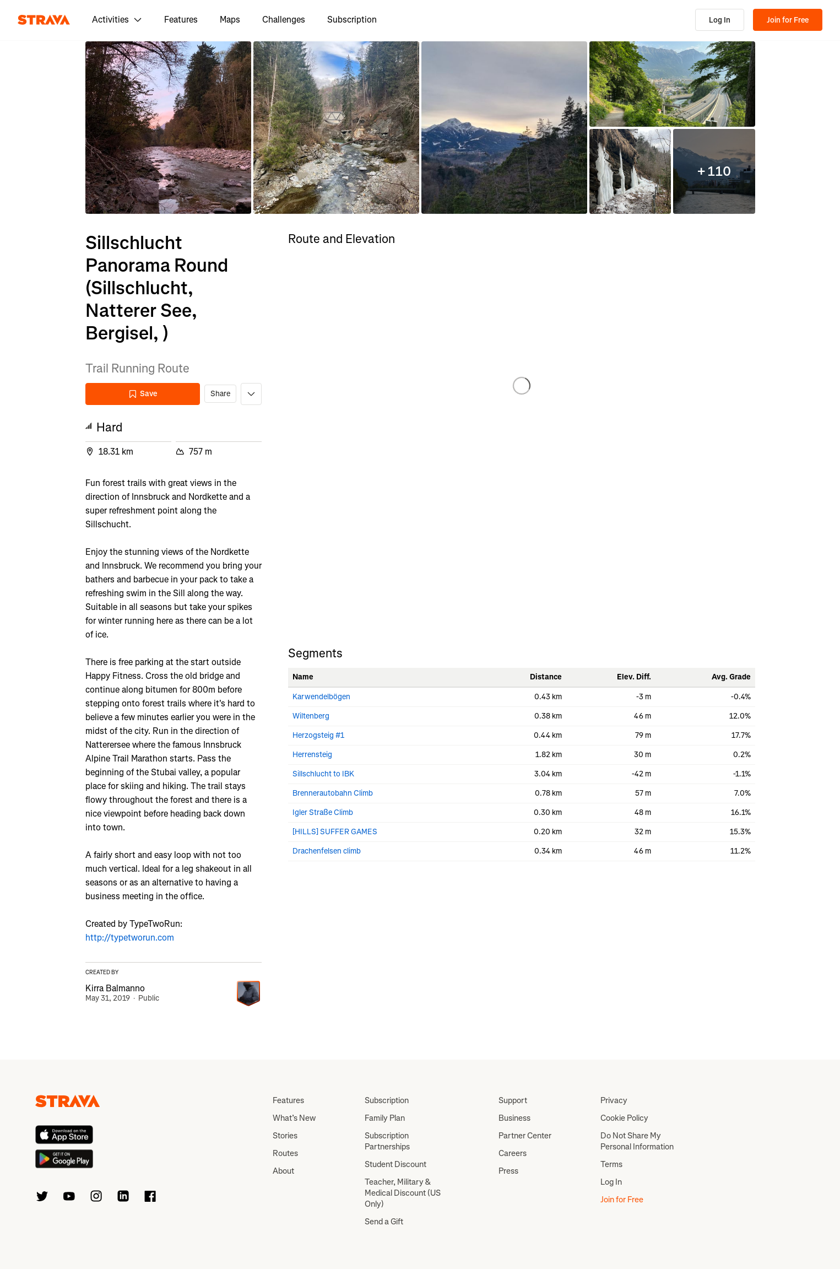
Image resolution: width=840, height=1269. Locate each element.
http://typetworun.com (129, 937)
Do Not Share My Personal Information (637, 1141)
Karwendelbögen (321, 697)
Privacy (613, 1100)
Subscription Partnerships (387, 1141)
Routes (285, 1153)
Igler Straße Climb (322, 812)
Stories (285, 1135)
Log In (719, 20)
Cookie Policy (624, 1118)
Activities (117, 19)
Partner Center (524, 1135)
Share (220, 393)
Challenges (283, 19)
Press (508, 1170)
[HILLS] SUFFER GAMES (334, 832)
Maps (230, 19)
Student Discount (395, 1164)
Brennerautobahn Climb (332, 793)
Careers (512, 1153)
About (283, 1170)
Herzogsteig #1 (318, 735)
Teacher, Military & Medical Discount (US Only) (403, 1192)
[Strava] (44, 20)
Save (142, 393)
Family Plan (385, 1118)
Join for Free (788, 20)
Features (181, 19)
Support (512, 1100)
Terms (611, 1164)
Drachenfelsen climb (326, 851)
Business (514, 1118)
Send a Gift (384, 1221)
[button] (168, 127)
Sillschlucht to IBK (323, 774)
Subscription (352, 19)
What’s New (294, 1118)
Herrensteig (312, 754)
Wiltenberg (310, 716)
